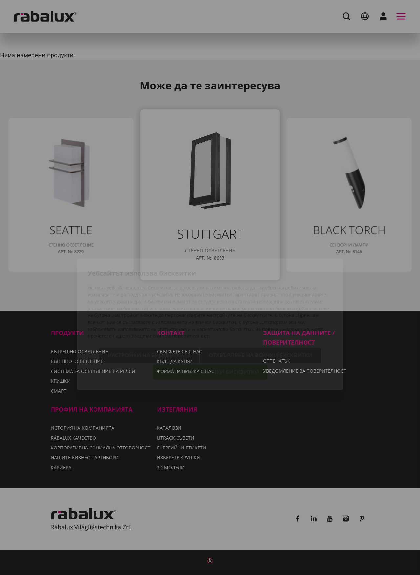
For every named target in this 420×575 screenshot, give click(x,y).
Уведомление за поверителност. (170, 299)
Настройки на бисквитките (149, 318)
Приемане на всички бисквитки (210, 335)
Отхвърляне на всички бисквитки (260, 318)
